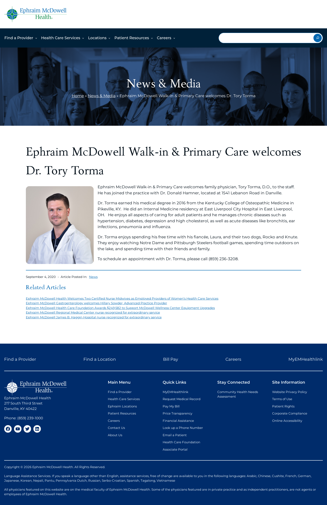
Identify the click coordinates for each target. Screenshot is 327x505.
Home (78, 95)
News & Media (102, 95)
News (93, 277)
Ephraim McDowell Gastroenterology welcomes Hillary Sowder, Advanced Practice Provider (96, 303)
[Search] (317, 38)
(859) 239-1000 (30, 418)
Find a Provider (18, 38)
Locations (97, 38)
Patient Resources (131, 38)
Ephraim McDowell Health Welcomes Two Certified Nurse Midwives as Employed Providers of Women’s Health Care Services (122, 298)
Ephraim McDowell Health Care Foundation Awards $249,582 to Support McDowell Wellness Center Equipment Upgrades (120, 308)
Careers (164, 38)
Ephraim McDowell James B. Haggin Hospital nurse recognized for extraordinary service (94, 317)
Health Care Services (60, 38)
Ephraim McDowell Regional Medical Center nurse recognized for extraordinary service (93, 312)
